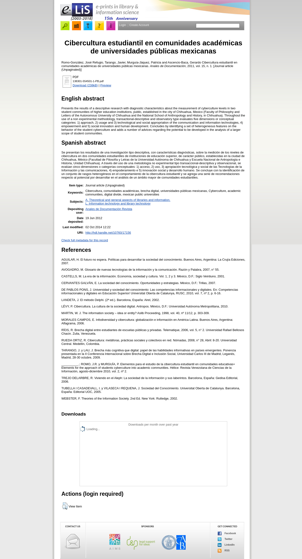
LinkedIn (226, 545)
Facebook (227, 533)
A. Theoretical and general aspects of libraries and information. (128, 200)
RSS (224, 551)
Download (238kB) (85, 85)
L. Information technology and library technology (118, 203)
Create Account (139, 25)
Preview (105, 85)
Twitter (225, 539)
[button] (65, 506)
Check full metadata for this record (84, 240)
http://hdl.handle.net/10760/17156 (108, 232)
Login (122, 25)
